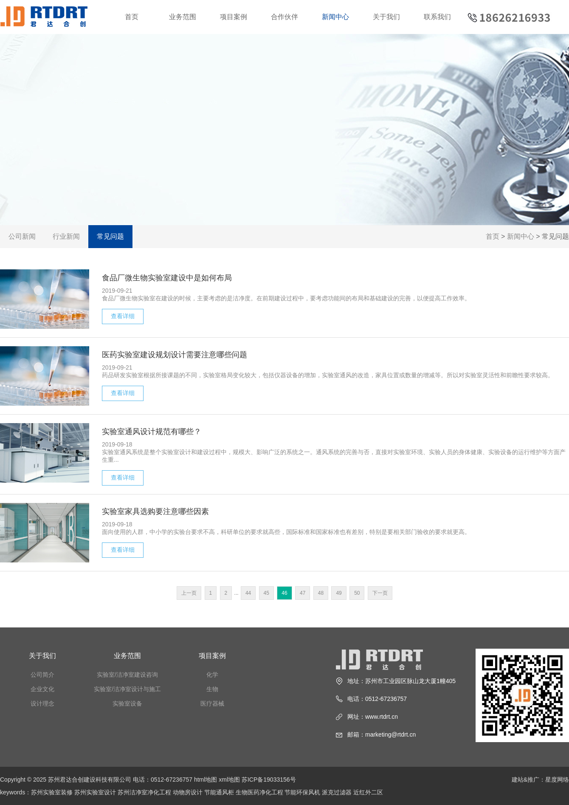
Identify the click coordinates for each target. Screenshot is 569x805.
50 (357, 593)
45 (266, 593)
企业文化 (42, 689)
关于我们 (386, 16)
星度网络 (557, 779)
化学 (212, 674)
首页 (131, 16)
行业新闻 (66, 236)
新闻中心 (335, 16)
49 (338, 593)
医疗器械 (212, 703)
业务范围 (182, 16)
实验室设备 (127, 703)
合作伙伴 (284, 16)
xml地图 (229, 779)
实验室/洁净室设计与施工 (127, 689)
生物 (212, 689)
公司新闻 (22, 236)
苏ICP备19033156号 (269, 779)
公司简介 (42, 674)
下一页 (380, 593)
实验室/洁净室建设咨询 (127, 674)
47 (302, 593)
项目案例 (233, 16)
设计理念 (42, 703)
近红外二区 (368, 792)
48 (321, 593)
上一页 (189, 593)
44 (248, 593)
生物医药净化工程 (259, 792)
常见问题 (110, 236)
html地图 (205, 779)
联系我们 (437, 16)
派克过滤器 (337, 792)
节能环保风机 (302, 792)
